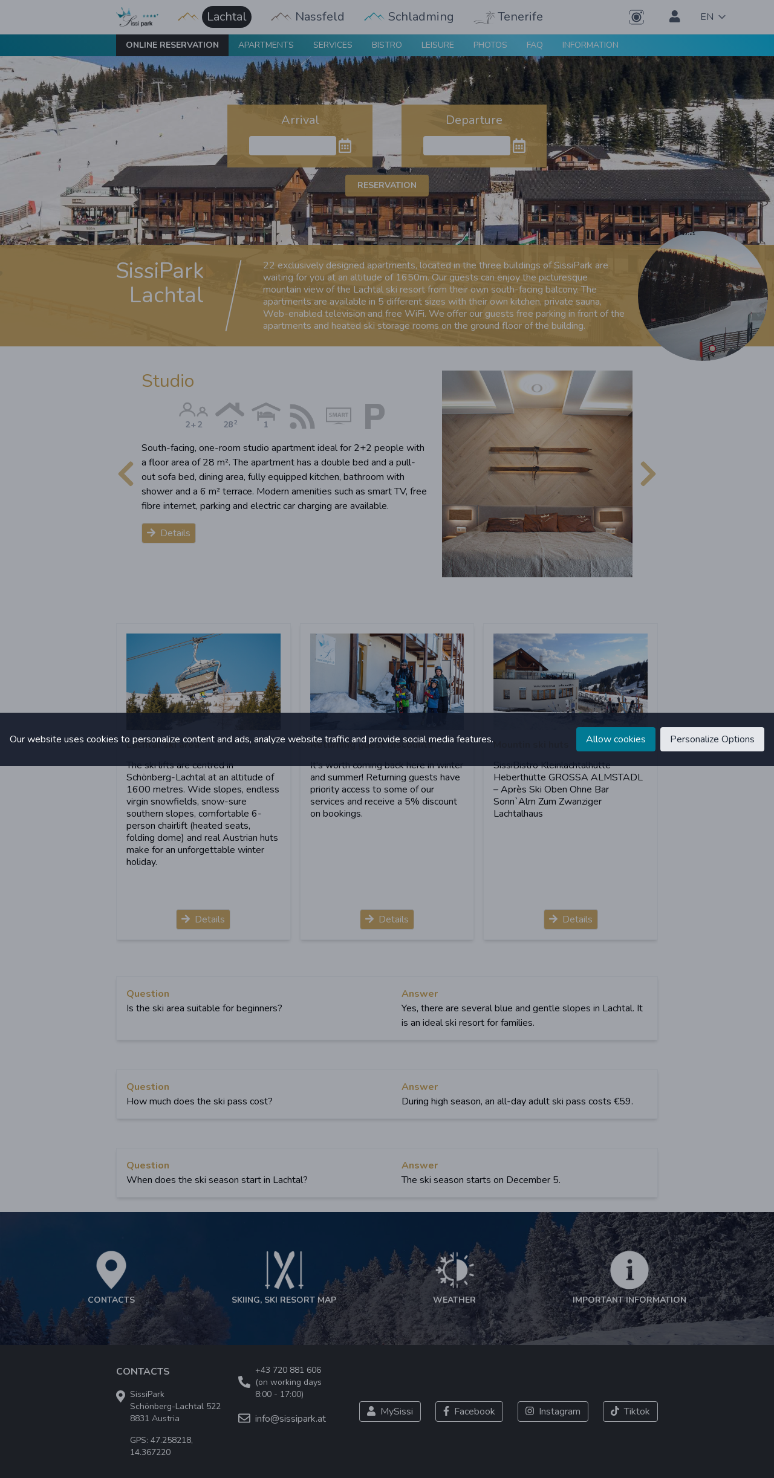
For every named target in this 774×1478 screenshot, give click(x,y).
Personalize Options (712, 739)
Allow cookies (616, 739)
